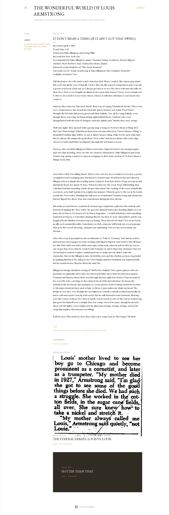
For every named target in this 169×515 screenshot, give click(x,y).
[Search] (141, 8)
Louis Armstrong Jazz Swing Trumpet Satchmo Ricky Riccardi (37, 46)
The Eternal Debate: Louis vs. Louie (82, 439)
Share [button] (26, 33)
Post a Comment (60, 344)
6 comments (72, 476)
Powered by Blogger (84, 506)
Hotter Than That (77, 471)
